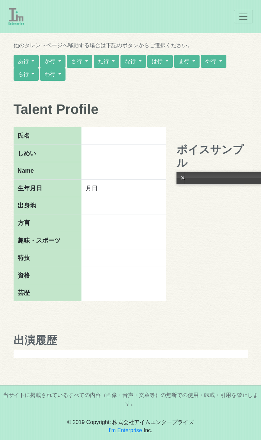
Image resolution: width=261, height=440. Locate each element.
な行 (131, 61)
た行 (104, 61)
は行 (158, 61)
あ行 (24, 61)
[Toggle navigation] (243, 16)
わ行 (50, 74)
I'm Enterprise (125, 430)
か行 (50, 61)
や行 (211, 61)
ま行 (185, 61)
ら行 (24, 74)
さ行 (77, 61)
